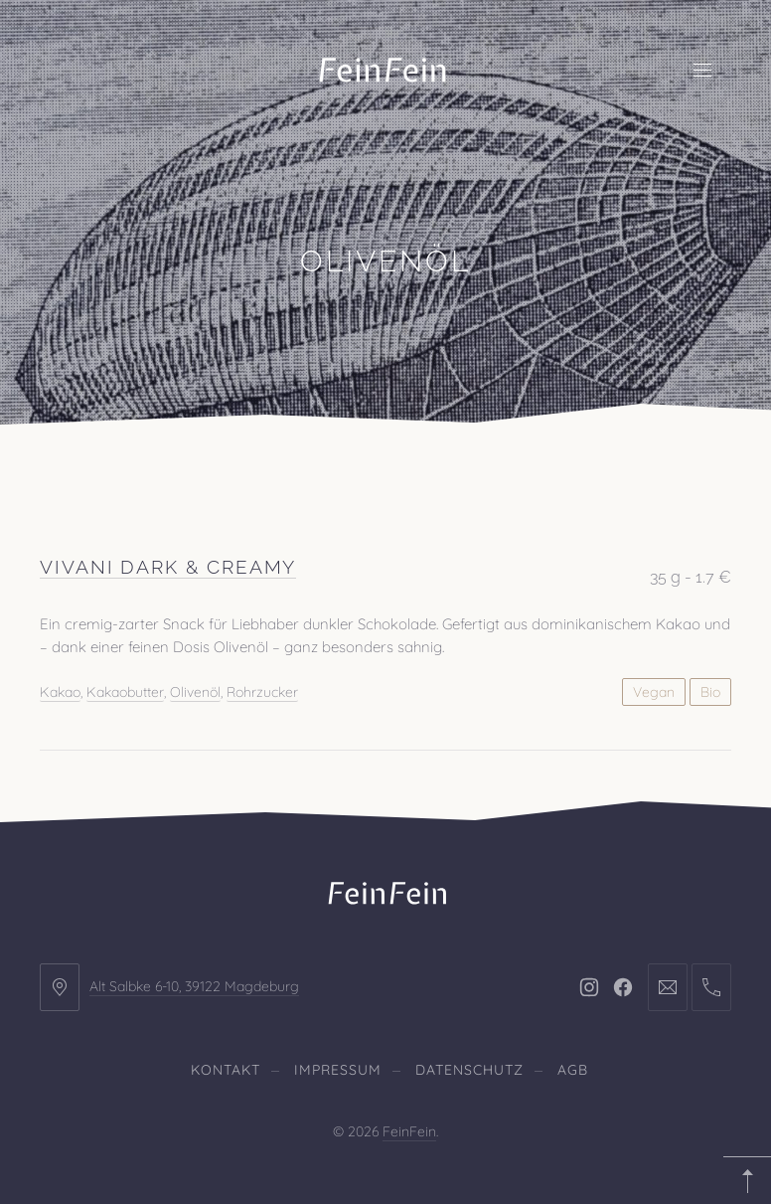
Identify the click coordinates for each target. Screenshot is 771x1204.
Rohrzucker (262, 691)
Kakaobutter (125, 691)
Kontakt (225, 1070)
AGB (572, 1070)
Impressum (338, 1070)
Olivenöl (195, 691)
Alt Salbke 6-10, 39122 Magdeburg (194, 986)
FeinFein (409, 1131)
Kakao (60, 691)
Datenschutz (469, 1070)
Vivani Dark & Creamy (168, 567)
